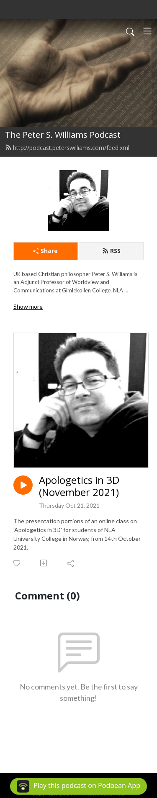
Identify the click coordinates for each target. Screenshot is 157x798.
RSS (111, 251)
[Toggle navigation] (147, 31)
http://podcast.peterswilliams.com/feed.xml (67, 148)
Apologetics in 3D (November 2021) (79, 486)
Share (45, 251)
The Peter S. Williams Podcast (63, 134)
